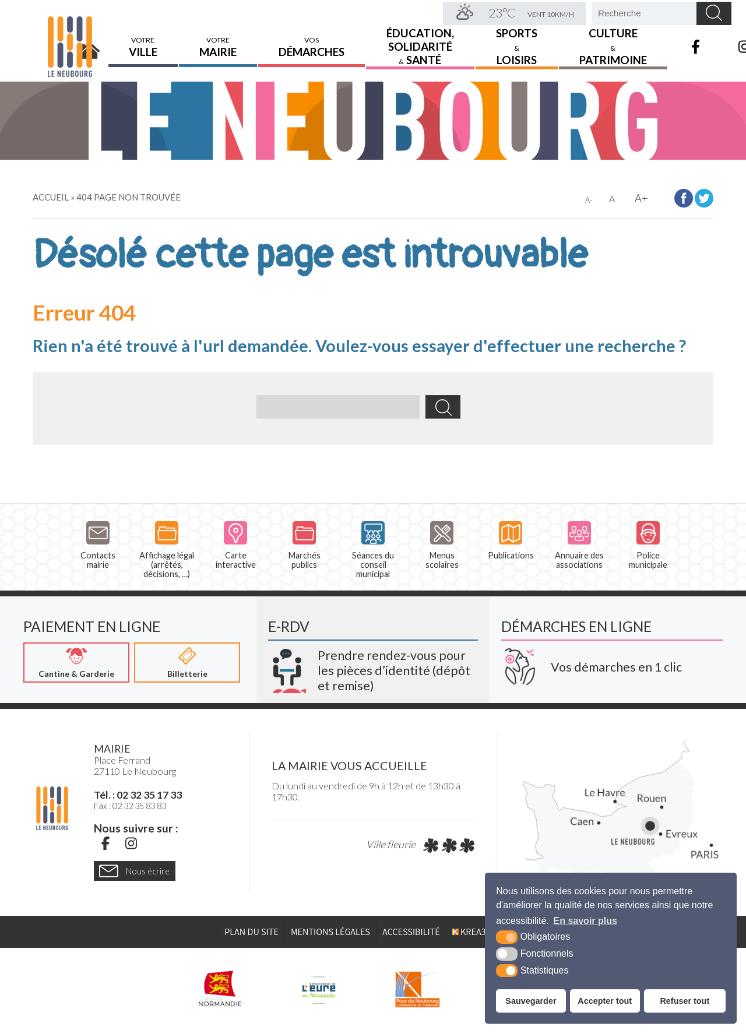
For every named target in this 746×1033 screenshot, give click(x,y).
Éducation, (420, 44)
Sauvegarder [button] (530, 1001)
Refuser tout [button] (684, 1001)
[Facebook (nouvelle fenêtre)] (105, 843)
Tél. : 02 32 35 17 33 (138, 795)
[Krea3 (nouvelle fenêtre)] (373, 666)
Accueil (89, 44)
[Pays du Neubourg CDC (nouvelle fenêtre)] (417, 989)
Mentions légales (330, 932)
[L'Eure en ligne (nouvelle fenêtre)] (318, 989)
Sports (516, 44)
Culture (613, 44)
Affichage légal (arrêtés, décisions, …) (166, 550)
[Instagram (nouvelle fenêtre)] (131, 843)
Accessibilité (411, 932)
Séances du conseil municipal (373, 550)
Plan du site (251, 932)
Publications (511, 540)
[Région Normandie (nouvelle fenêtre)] (220, 989)
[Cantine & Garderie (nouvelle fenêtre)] (76, 662)
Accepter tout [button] (605, 1001)
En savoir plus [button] (585, 921)
